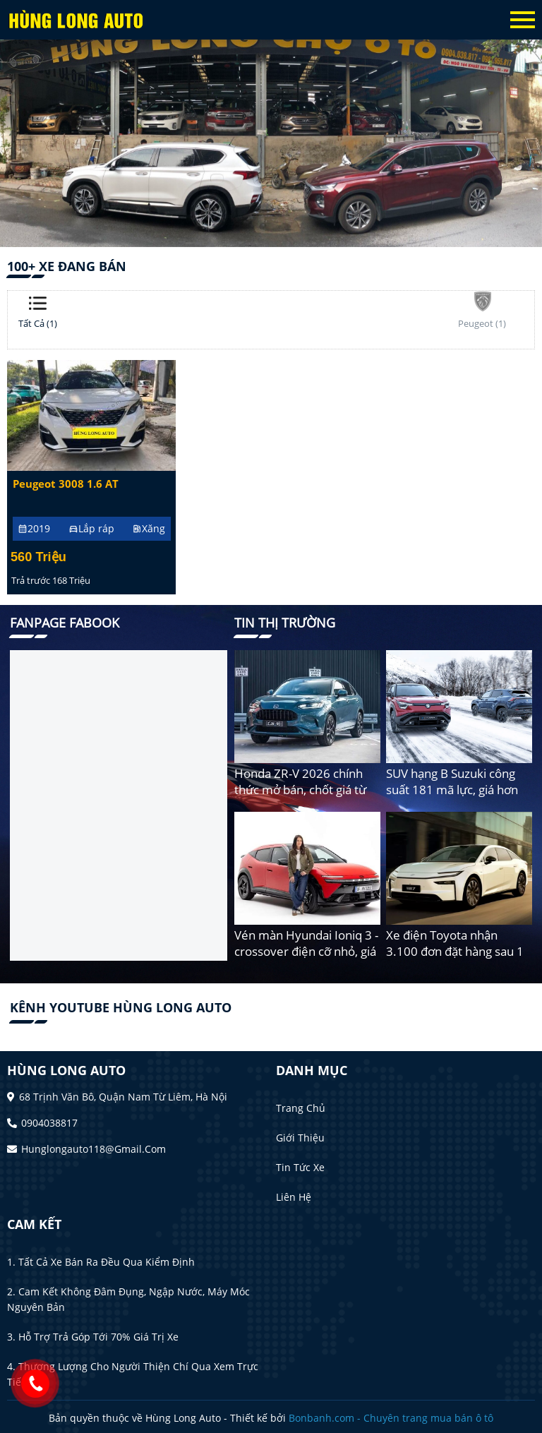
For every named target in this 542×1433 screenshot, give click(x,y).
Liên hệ (293, 1197)
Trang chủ (300, 1108)
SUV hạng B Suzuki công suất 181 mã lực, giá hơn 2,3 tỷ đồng (452, 789)
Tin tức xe (300, 1167)
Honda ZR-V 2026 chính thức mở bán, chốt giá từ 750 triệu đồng (300, 789)
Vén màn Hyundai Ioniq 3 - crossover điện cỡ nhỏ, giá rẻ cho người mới (306, 951)
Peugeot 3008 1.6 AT (66, 483)
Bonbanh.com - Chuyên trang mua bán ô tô (391, 1418)
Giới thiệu (300, 1137)
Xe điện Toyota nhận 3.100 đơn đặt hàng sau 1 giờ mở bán (455, 951)
